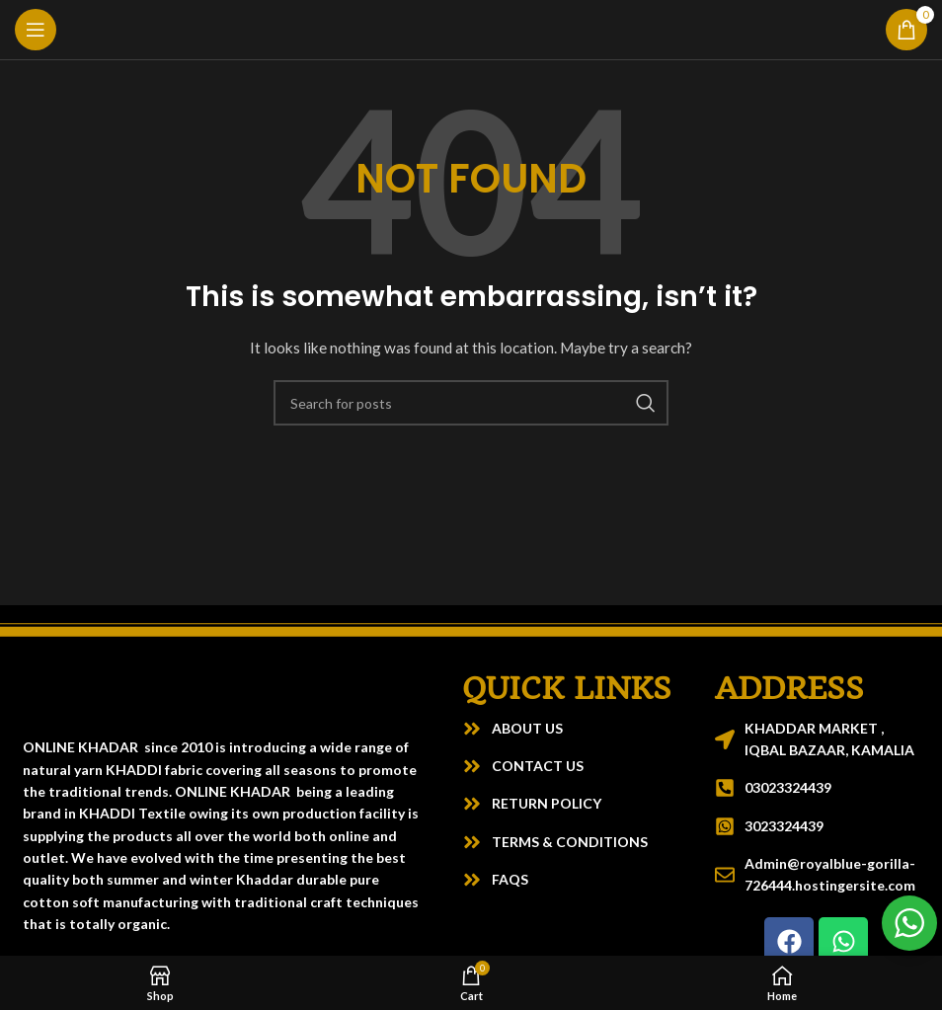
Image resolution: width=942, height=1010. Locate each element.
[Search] (471, 403)
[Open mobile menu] (35, 29)
